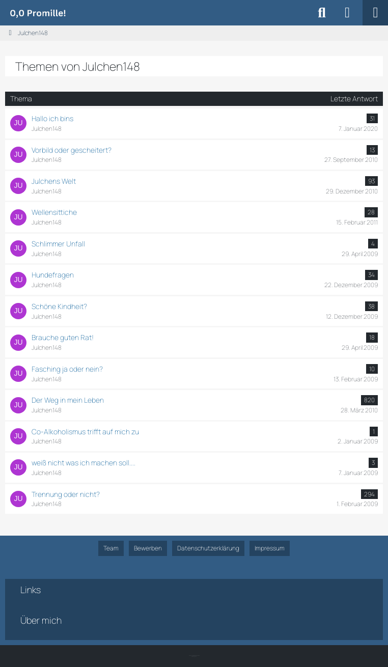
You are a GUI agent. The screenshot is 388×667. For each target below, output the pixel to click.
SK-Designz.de (194, 656)
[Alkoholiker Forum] (37, 13)
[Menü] (375, 12)
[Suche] (322, 13)
